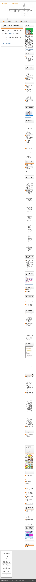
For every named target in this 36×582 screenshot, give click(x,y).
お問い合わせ (28, 481)
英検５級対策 (28, 293)
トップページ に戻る (29, 503)
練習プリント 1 (29, 91)
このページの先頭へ (32, 580)
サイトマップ (5, 574)
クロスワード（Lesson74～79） (30, 231)
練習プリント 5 (29, 96)
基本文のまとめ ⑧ (29, 220)
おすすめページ (24, 21)
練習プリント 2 (29, 92)
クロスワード (16, 21)
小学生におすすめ (29, 327)
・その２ (28, 516)
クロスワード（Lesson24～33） (30, 205)
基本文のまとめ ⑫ (29, 238)
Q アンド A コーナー (29, 479)
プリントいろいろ (29, 74)
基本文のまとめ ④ (29, 202)
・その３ (28, 517)
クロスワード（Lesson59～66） (30, 222)
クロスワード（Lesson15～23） (30, 200)
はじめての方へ (29, 58)
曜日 (27, 131)
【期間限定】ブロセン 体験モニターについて (30, 442)
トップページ (11, 33)
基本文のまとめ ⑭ (29, 247)
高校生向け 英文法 (29, 319)
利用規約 (27, 483)
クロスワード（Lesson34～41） (30, 209)
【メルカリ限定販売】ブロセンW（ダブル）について (30, 438)
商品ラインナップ (29, 436)
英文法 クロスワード (29, 392)
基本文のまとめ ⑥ (29, 211)
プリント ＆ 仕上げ (7, 21)
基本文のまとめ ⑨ (29, 225)
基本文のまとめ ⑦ (29, 216)
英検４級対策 (28, 291)
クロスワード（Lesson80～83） (30, 236)
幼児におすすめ (29, 326)
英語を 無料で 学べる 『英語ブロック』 (10, 3)
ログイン (27, 546)
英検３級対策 (28, 289)
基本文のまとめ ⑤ (29, 207)
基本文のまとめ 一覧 (29, 190)
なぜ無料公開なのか (29, 475)
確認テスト (28, 73)
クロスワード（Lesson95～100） (30, 249)
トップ (5, 18)
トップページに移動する (6, 43)
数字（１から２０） (29, 123)
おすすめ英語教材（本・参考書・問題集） (29, 314)
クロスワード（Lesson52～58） (30, 218)
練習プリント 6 (29, 97)
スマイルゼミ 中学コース (29, 284)
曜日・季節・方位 (29, 382)
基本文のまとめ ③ (29, 198)
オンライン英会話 (29, 337)
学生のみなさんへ (30, 59)
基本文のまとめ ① (29, 191)
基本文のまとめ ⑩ (29, 229)
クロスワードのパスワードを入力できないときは (29, 485)
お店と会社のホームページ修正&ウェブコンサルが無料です (29, 523)
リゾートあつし (27, 35)
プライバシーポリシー (6, 569)
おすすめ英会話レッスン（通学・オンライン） (29, 333)
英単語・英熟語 (18, 18)
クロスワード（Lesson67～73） (30, 227)
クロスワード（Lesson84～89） (30, 240)
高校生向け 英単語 (29, 318)
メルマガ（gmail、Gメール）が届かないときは (29, 493)
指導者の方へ (30, 60)
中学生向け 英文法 (29, 317)
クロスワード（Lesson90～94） (30, 245)
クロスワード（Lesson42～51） (30, 214)
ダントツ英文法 (26, 18)
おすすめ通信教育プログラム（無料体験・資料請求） (29, 324)
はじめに (10, 18)
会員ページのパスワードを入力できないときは (29, 489)
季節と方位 (28, 135)
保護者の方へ (30, 61)
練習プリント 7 (29, 98)
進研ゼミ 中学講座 (28, 117)
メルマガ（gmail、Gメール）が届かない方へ (29, 305)
